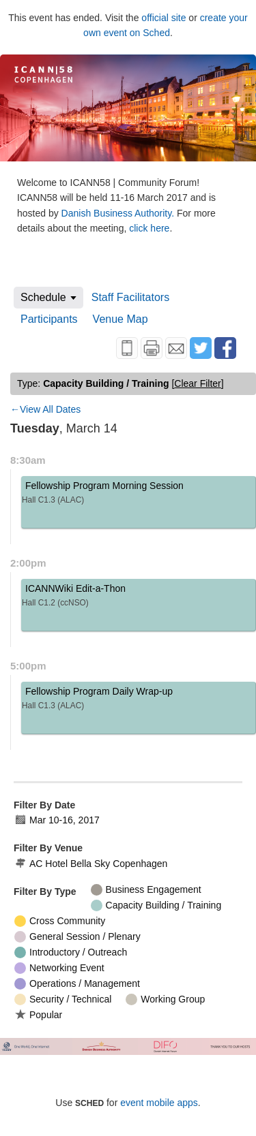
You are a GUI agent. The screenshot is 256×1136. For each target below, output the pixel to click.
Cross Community (59, 921)
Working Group (165, 999)
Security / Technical (62, 999)
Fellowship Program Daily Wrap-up (138, 700)
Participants (49, 319)
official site (163, 17)
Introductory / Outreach (70, 952)
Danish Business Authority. (119, 213)
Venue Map (120, 319)
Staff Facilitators (130, 297)
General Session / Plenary (77, 937)
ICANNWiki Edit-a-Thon (138, 597)
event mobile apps (159, 1102)
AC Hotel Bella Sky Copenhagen (90, 864)
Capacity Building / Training (156, 905)
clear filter (197, 383)
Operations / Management (77, 984)
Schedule (43, 297)
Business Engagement (146, 890)
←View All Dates (45, 409)
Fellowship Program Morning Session (138, 494)
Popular (38, 1014)
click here (149, 228)
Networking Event (59, 968)
